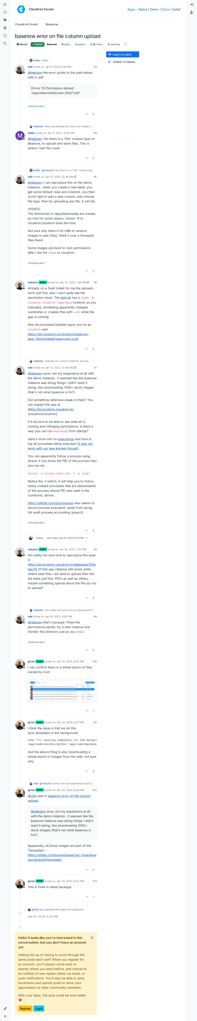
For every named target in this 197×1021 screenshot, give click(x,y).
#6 (95, 282)
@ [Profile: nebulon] (35, 73)
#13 (95, 881)
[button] (5, 1008)
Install (176, 9)
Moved (22, 44)
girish (31, 661)
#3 (95, 66)
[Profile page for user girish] (20, 664)
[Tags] (5, 20)
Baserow (52, 44)
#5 (95, 176)
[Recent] (5, 12)
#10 (95, 661)
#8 (95, 549)
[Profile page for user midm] (20, 135)
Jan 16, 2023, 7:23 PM (73, 549)
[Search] (5, 43)
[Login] (191, 5)
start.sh (65, 297)
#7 (95, 367)
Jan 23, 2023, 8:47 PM (70, 722)
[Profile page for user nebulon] (20, 285)
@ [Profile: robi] (32, 796)
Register (25, 1008)
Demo (154, 9)
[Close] (92, 937)
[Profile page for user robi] (20, 69)
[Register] (191, 12)
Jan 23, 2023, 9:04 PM (70, 790)
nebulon (38, 126)
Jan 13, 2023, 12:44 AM (59, 367)
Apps (131, 9)
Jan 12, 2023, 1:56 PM (73, 282)
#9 (95, 616)
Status (142, 9)
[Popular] (5, 28)
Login (39, 1008)
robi (30, 66)
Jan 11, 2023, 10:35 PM (61, 132)
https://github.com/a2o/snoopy (51, 503)
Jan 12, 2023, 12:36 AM (59, 176)
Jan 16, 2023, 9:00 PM (58, 616)
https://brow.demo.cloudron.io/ (51, 409)
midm (36, 60)
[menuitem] (191, 5)
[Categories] (5, 5)
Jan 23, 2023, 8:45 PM (70, 661)
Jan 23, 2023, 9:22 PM (70, 881)
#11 (95, 722)
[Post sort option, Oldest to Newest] (122, 62)
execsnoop (66, 439)
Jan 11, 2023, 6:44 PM (58, 66)
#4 (95, 132)
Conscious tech (36, 106)
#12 (95, 790)
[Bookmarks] (5, 36)
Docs (165, 9)
